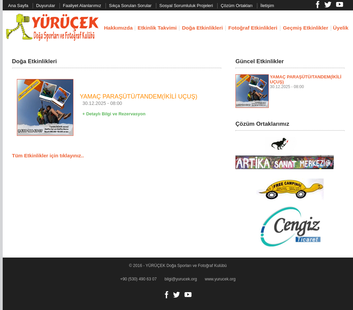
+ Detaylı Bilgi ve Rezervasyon (114, 113)
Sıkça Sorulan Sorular (130, 5)
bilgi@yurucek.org (180, 279)
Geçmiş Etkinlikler (305, 28)
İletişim (267, 5)
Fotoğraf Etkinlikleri (253, 28)
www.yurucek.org (220, 279)
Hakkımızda (118, 28)
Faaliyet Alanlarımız (82, 5)
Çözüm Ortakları (237, 5)
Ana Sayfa (18, 5)
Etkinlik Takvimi (157, 28)
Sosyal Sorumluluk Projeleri (186, 5)
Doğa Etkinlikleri (202, 28)
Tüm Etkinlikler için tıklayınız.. (48, 155)
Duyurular (45, 5)
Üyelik (341, 28)
